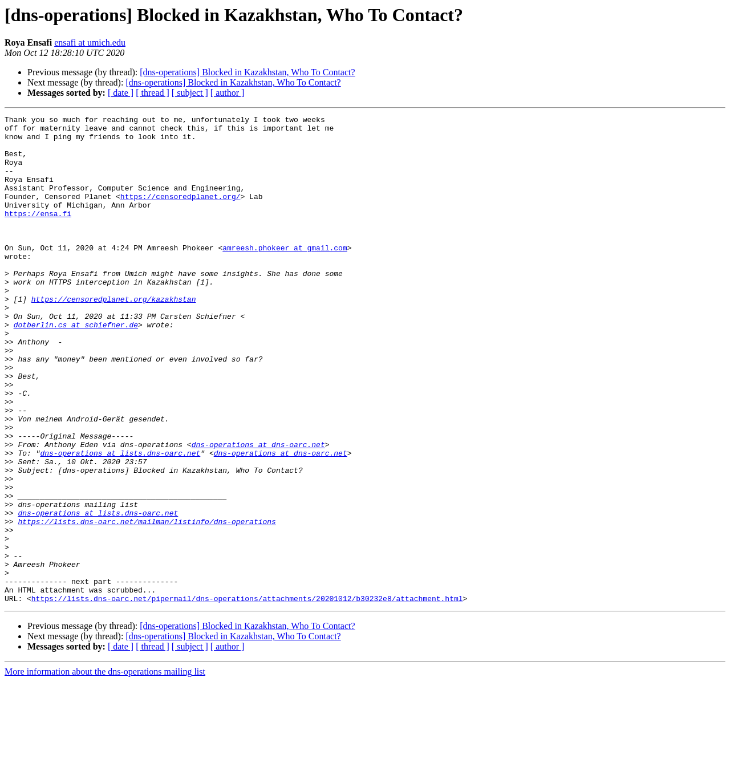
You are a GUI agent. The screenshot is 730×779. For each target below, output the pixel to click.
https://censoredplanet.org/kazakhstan (113, 336)
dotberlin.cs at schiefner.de (76, 367)
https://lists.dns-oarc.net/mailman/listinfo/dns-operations (146, 603)
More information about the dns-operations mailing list (105, 769)
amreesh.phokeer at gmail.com (284, 275)
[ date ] (120, 93)
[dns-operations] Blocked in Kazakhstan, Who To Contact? (247, 72)
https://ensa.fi (38, 234)
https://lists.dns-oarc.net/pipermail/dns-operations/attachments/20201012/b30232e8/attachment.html (247, 696)
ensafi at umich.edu (89, 42)
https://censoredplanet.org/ (180, 213)
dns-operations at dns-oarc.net (258, 511)
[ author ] (227, 93)
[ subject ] (190, 93)
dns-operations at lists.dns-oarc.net (120, 521)
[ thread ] (152, 93)
